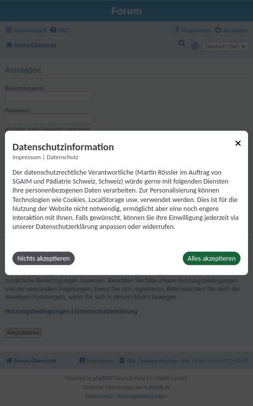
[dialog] (126, 203)
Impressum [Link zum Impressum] (26, 157)
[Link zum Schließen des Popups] (238, 143)
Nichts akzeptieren (43, 258)
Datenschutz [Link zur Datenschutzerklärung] (62, 157)
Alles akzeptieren (212, 258)
